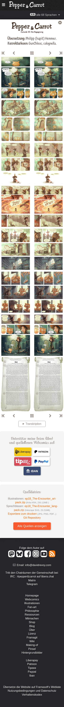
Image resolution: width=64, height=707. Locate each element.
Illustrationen (32, 603)
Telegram (32, 584)
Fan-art (32, 607)
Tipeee (32, 668)
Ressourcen (32, 614)
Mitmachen (32, 618)
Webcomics (32, 599)
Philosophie (32, 610)
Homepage (32, 595)
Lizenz (32, 633)
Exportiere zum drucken (32, 513)
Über (32, 629)
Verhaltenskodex (32, 694)
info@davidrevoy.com (38, 565)
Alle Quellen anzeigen (32, 526)
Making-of (32, 645)
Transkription (33, 423)
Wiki (31, 641)
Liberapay (32, 660)
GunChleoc (35, 43)
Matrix (32, 580)
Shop (32, 622)
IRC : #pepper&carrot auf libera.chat (32, 576)
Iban (32, 675)
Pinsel (32, 648)
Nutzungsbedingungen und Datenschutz (32, 690)
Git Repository (32, 517)
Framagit (32, 637)
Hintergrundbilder (32, 652)
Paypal (32, 671)
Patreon (32, 664)
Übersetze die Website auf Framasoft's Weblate (32, 687)
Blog (32, 626)
